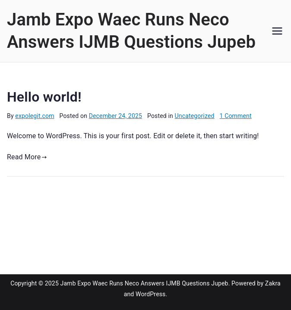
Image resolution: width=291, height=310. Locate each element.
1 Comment (236, 115)
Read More (27, 157)
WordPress (150, 294)
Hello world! (44, 97)
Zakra (273, 283)
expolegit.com (34, 115)
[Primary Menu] (277, 31)
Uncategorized (195, 115)
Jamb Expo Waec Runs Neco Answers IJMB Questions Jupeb (144, 283)
